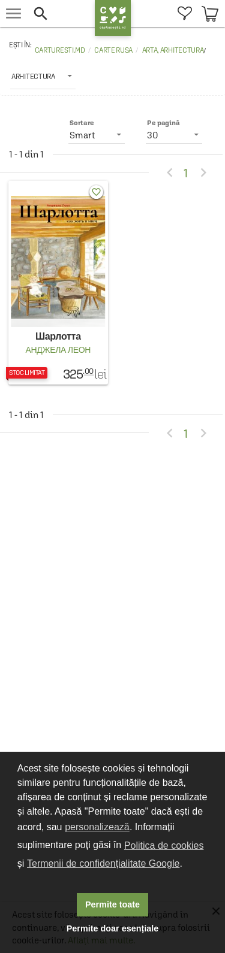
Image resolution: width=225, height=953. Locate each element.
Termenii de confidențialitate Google (103, 863)
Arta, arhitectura (173, 50)
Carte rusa (113, 50)
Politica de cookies (164, 845)
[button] (61, 13)
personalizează (97, 827)
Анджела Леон (58, 350)
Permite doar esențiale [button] (113, 928)
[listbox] (43, 76)
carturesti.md (60, 50)
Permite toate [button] (112, 904)
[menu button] (13, 13)
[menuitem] (184, 13)
